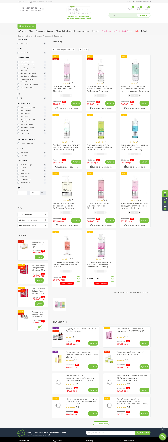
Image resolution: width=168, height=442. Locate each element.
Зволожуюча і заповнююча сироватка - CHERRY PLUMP (130, 330)
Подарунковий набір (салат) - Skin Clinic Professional (131, 353)
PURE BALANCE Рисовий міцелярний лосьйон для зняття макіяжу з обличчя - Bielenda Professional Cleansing (134, 91)
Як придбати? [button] (32, 215)
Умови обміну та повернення (32, 409)
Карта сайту (125, 426)
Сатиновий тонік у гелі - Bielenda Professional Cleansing (98, 205)
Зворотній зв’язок (26, 416)
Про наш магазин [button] (32, 226)
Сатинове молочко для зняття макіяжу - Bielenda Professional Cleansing (99, 88)
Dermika (96, 31)
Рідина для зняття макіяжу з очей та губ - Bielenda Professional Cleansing (134, 147)
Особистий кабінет (141, 2)
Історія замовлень (60, 402)
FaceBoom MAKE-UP (111, 31)
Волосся (40, 31)
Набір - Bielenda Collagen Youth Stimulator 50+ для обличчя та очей (38, 293)
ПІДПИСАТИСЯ (142, 386)
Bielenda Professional (66, 31)
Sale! (137, 31)
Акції (144, 31)
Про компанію (23, 2)
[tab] (33, 214)
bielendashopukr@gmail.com (136, 418)
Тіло (32, 31)
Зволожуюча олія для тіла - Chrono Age (39, 244)
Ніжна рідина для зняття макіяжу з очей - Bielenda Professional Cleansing (99, 264)
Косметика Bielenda (26, 36)
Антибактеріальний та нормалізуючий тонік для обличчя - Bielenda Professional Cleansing (99, 148)
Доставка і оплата (37, 2)
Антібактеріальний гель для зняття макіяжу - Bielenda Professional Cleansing (66, 147)
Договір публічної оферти (30, 406)
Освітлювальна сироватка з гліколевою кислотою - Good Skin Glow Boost (82, 354)
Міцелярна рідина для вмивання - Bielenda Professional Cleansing (64, 205)
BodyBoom (128, 31)
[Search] (143, 15)
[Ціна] (22, 193)
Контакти (49, 2)
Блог (20, 420)
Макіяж (50, 31)
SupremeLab (84, 31)
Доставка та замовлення (29, 402)
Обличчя (23, 31)
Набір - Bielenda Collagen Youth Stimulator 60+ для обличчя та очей (38, 270)
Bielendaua (81, 440)
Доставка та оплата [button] (32, 220)
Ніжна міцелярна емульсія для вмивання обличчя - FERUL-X (66, 264)
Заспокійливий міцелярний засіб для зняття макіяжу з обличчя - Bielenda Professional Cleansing (134, 207)
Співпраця (23, 413)
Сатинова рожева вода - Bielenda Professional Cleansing (64, 88)
